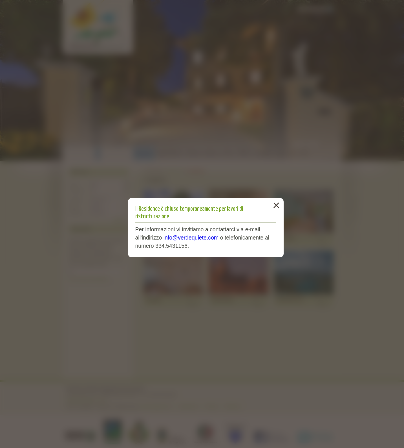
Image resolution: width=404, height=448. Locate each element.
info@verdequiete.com (191, 237)
